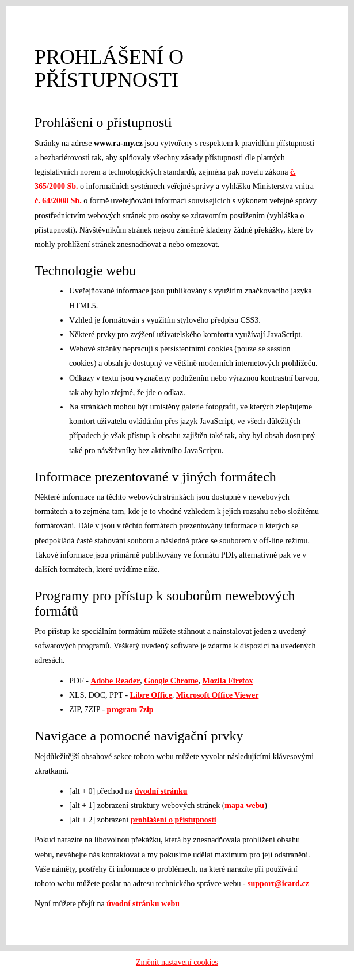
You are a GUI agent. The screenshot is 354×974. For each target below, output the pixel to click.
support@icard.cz (278, 883)
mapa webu (244, 805)
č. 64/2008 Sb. (58, 200)
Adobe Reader (115, 681)
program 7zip (130, 709)
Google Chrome (171, 681)
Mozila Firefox (228, 681)
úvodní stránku (161, 791)
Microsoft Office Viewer (217, 695)
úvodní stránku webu (143, 903)
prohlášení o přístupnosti (173, 819)
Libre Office (151, 695)
